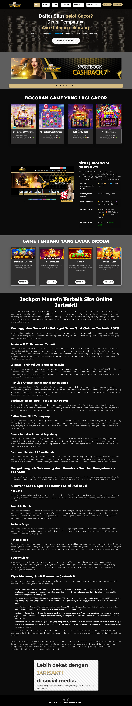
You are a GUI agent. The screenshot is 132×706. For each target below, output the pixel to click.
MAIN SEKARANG (65, 40)
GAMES (45, 4)
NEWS (55, 4)
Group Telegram (55, 33)
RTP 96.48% (109, 281)
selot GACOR (78, 4)
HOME (37, 4)
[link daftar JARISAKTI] (15, 4)
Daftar (117, 4)
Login (107, 4)
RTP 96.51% (23, 281)
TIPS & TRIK (66, 4)
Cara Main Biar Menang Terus (66, 85)
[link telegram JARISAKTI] (64, 699)
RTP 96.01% (51, 281)
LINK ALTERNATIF (93, 4)
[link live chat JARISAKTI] (68, 699)
